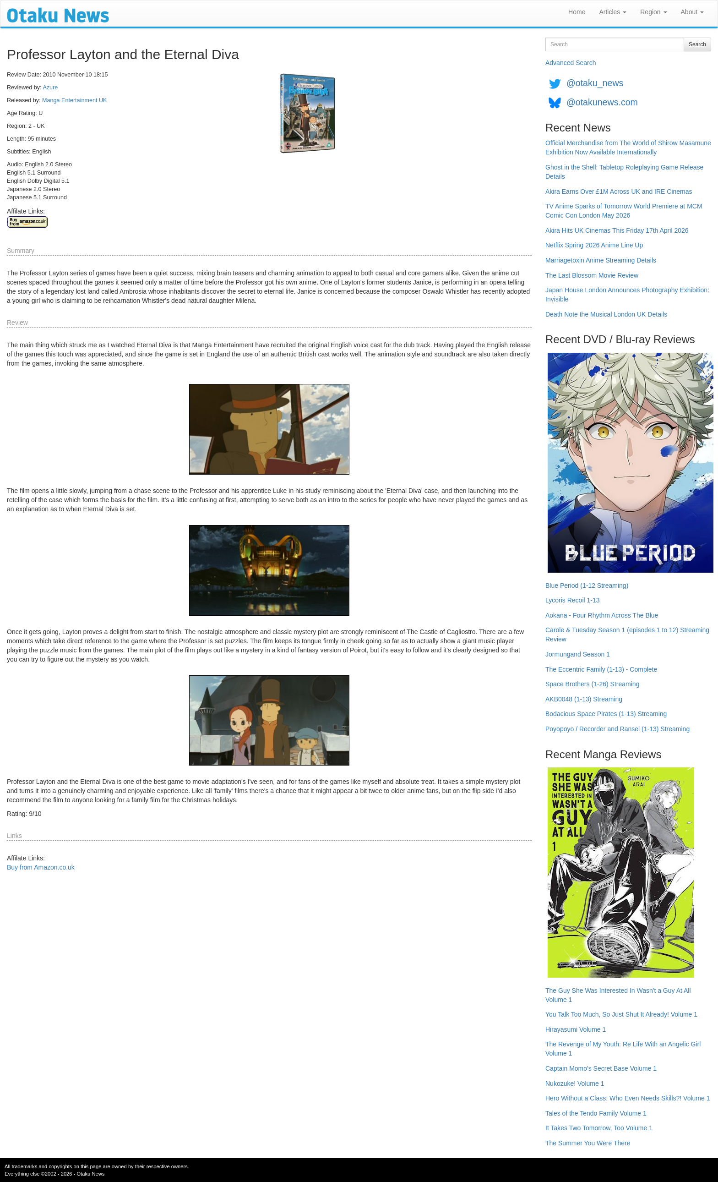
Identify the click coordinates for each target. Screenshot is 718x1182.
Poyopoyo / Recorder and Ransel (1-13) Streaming (617, 729)
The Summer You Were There (587, 1143)
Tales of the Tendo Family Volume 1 (596, 1113)
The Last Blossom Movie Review (591, 275)
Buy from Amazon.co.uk (41, 867)
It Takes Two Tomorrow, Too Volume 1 (599, 1128)
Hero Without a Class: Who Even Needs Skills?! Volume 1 (627, 1098)
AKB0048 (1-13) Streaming (583, 699)
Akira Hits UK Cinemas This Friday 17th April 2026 (617, 230)
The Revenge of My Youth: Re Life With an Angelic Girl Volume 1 (623, 1048)
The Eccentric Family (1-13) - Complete (601, 669)
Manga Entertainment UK (74, 100)
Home (576, 12)
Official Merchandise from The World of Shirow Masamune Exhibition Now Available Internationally (628, 147)
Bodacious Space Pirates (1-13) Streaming (606, 713)
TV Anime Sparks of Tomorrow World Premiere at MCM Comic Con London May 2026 (623, 210)
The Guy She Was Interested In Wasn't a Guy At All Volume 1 (618, 995)
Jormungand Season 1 (577, 654)
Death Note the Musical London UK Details (606, 314)
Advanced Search (570, 62)
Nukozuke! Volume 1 (574, 1083)
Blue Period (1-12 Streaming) (586, 585)
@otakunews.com (602, 102)
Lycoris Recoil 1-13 (572, 600)
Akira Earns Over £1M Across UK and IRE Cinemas (618, 191)
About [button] (692, 12)
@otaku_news (594, 83)
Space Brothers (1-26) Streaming (592, 684)
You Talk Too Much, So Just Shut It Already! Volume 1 (621, 1014)
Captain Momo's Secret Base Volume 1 (601, 1068)
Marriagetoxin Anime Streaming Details (600, 260)
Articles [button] (612, 12)
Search (697, 44)
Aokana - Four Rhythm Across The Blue (601, 615)
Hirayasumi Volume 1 (575, 1029)
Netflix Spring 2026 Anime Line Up (594, 245)
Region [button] (653, 12)
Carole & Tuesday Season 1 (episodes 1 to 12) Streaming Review (627, 634)
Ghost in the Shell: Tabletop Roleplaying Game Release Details (624, 172)
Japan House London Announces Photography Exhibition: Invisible (627, 294)
